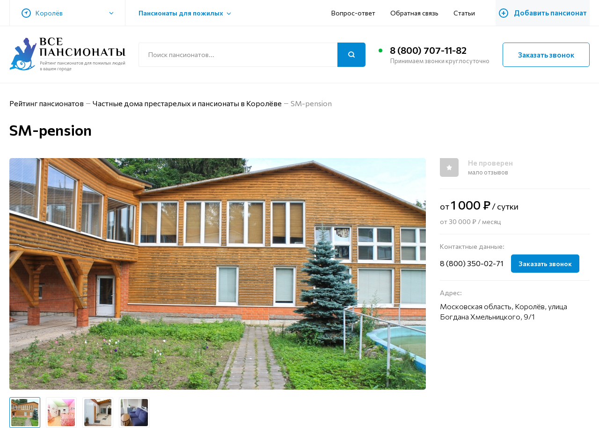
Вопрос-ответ (358, 13)
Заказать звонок (546, 55)
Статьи (469, 13)
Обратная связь (419, 13)
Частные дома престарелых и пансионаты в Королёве (188, 103)
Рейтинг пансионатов (46, 103)
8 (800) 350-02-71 (472, 263)
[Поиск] (351, 55)
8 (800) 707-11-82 (428, 50)
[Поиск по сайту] (252, 55)
